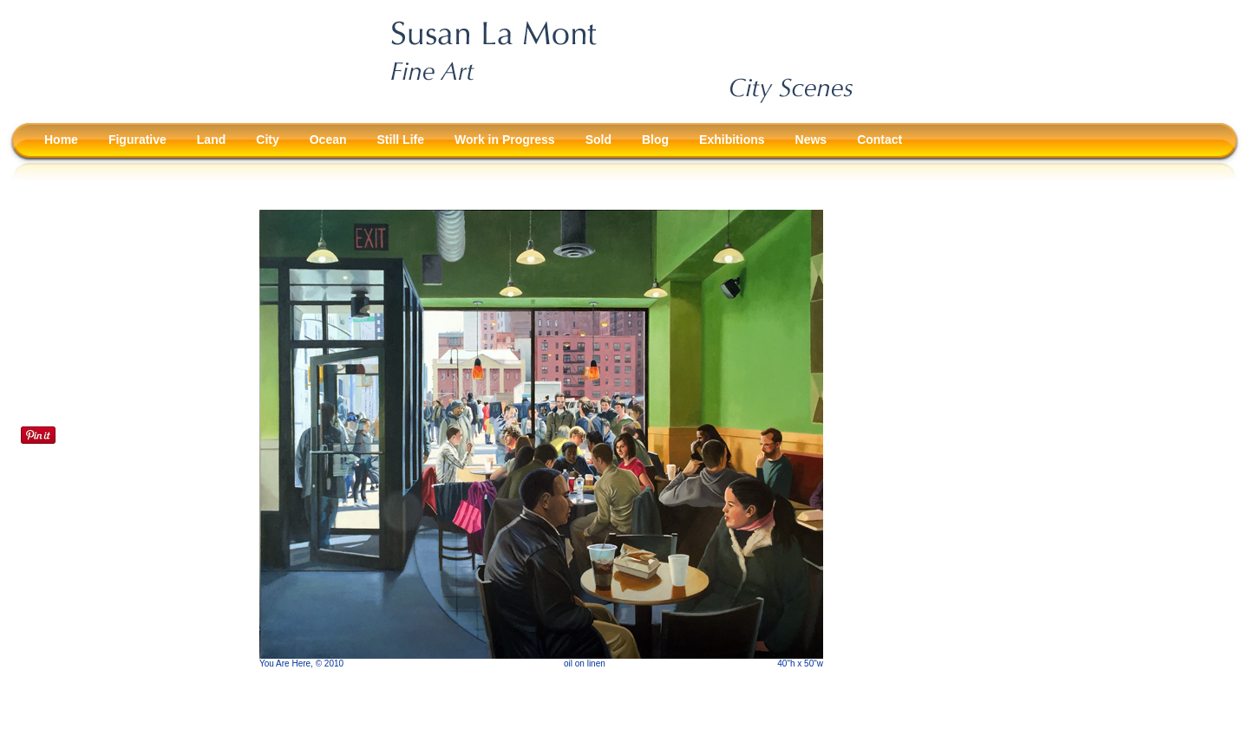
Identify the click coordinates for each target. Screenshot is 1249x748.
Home (61, 139)
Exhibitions (731, 139)
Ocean (328, 139)
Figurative (137, 139)
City (267, 139)
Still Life (400, 139)
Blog (655, 139)
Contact (879, 139)
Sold (598, 139)
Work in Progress (504, 139)
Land (211, 139)
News (811, 139)
